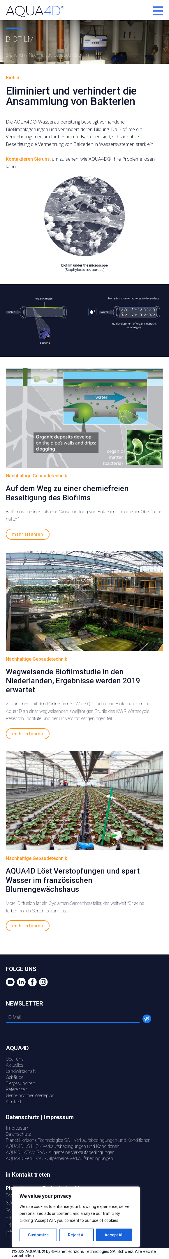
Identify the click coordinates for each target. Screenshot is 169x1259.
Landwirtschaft (21, 1071)
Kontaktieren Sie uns (28, 159)
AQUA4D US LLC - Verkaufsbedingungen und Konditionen (62, 1146)
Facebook (31, 982)
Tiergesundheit (20, 1083)
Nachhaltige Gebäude (50, 55)
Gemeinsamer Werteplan (30, 1095)
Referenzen (16, 1089)
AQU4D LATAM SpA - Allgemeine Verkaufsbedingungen (60, 1152)
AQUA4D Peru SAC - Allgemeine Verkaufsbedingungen (59, 1158)
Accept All (114, 1235)
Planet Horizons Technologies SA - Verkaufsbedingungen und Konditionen (78, 1140)
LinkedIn (20, 982)
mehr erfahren (27, 534)
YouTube (9, 982)
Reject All (77, 1235)
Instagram (42, 982)
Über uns (15, 1059)
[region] (76, 1216)
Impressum (17, 1128)
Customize (38, 1235)
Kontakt (13, 1101)
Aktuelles (14, 1065)
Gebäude (14, 1077)
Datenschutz (18, 1134)
